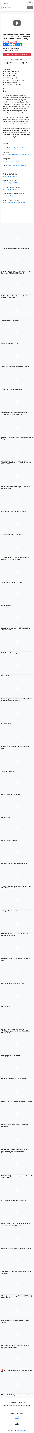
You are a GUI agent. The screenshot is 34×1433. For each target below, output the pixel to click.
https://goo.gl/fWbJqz (10, 176)
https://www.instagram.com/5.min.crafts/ (16, 161)
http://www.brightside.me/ (11, 196)
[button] (30, 7)
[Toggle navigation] (30, 3)
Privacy (17, 1419)
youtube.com (21, 1430)
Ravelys (4, 3)
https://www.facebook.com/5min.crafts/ (16, 154)
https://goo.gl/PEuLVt (10, 183)
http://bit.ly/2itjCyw (20, 148)
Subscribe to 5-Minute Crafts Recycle (17, 54)
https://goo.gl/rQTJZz (10, 189)
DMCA (17, 1416)
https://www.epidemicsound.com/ (14, 202)
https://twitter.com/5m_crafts (17, 165)
